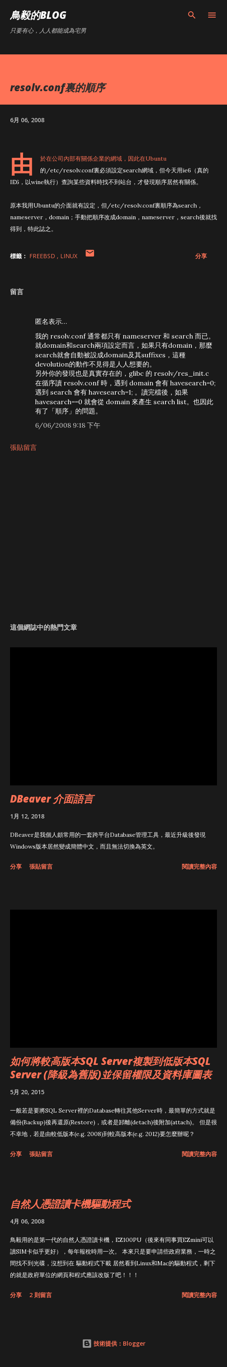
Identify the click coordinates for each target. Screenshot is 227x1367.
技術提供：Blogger (113, 1343)
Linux (68, 256)
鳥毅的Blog (38, 15)
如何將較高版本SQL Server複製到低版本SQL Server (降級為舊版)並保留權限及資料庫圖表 (111, 1067)
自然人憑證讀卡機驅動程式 (70, 1204)
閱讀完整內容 (199, 866)
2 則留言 (40, 1295)
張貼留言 (23, 447)
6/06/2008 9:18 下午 (67, 425)
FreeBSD (43, 256)
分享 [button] (201, 256)
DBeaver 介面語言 (51, 798)
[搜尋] (192, 15)
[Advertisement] (113, 537)
